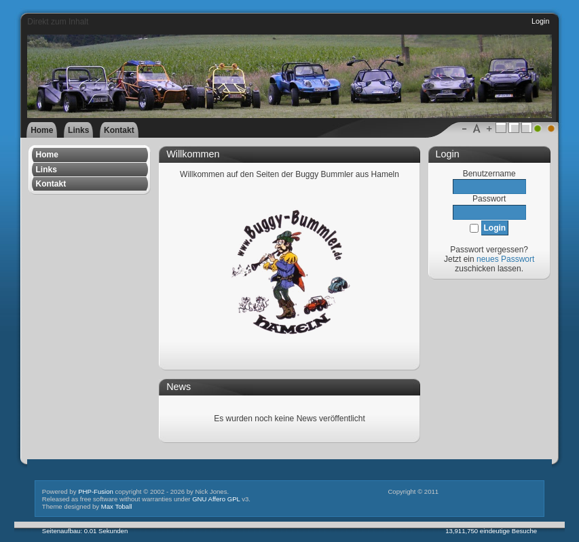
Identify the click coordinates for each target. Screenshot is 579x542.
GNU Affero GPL (216, 499)
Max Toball (116, 506)
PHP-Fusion (95, 491)
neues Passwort (505, 259)
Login (540, 21)
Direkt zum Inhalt (57, 21)
